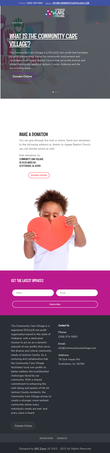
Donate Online (22, 76)
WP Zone (40, 448)
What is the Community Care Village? (43, 40)
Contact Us (62, 438)
